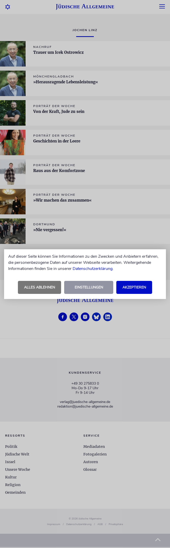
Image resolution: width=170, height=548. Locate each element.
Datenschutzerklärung (92, 268)
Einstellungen (89, 287)
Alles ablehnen (39, 287)
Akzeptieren (134, 287)
